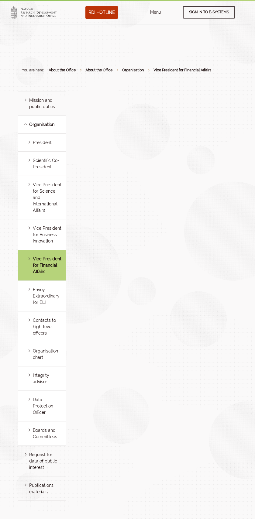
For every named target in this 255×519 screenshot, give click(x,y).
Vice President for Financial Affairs (182, 70)
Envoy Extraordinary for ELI (46, 296)
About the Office (62, 70)
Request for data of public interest (43, 461)
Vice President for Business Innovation (47, 234)
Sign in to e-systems (209, 12)
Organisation (133, 70)
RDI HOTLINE (101, 12)
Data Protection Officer (43, 406)
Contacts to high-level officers (44, 326)
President (42, 142)
